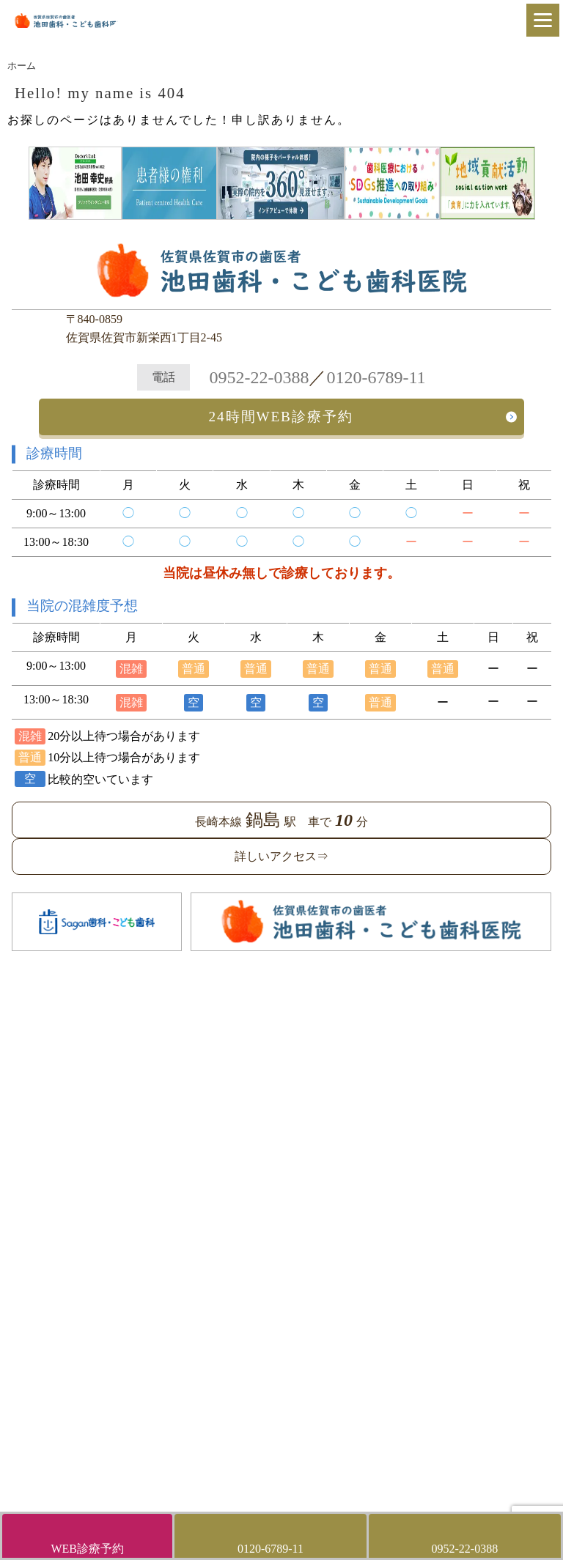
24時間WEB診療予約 (281, 416)
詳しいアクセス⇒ (281, 856)
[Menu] (542, 20)
